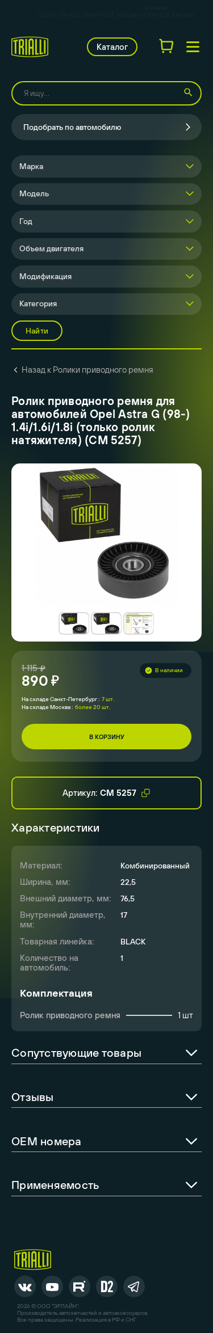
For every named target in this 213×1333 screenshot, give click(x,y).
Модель (34, 193)
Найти (37, 330)
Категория (38, 303)
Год (25, 221)
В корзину (106, 736)
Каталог (112, 47)
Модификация (45, 276)
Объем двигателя (51, 248)
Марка (31, 166)
